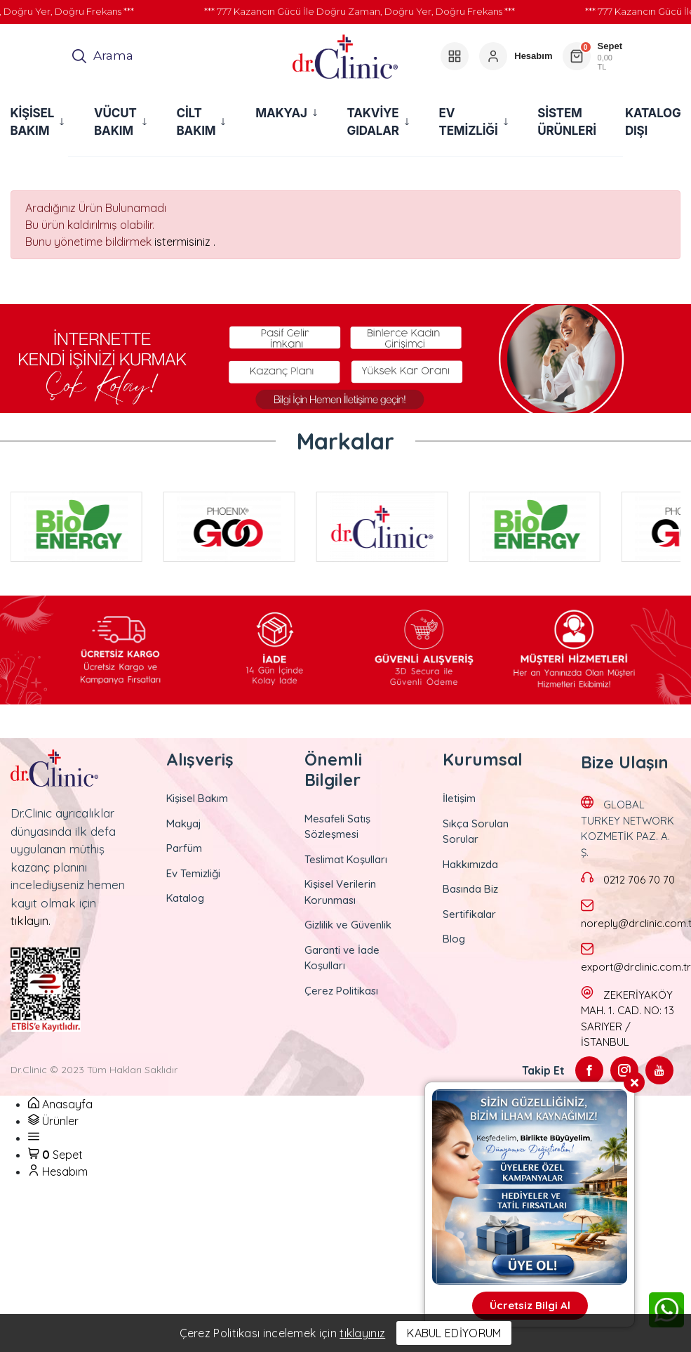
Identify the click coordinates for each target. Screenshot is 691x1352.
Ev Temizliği (193, 873)
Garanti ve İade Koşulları (342, 958)
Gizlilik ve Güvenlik (347, 924)
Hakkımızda (470, 864)
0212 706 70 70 (639, 879)
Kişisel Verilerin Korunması (340, 892)
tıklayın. (31, 920)
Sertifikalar (469, 914)
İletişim (459, 798)
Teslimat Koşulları (345, 859)
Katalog (185, 898)
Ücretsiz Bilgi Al (530, 1305)
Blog (454, 938)
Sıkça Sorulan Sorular (476, 831)
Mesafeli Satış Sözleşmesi (337, 826)
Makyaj (183, 823)
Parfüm (184, 848)
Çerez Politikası (341, 990)
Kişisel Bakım (197, 798)
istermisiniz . (184, 242)
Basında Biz (470, 888)
